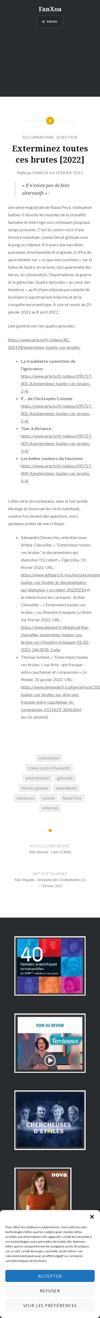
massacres (25, 798)
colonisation (48, 758)
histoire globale (35, 788)
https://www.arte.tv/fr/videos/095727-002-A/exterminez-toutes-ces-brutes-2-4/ (57, 413)
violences (50, 808)
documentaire (38, 137)
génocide (65, 778)
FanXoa (50, 9)
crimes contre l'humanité (49, 768)
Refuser (50, 1290)
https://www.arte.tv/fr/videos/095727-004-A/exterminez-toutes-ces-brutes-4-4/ (57, 473)
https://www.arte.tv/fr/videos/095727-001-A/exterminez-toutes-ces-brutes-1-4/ (57, 383)
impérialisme (66, 788)
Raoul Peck (72, 798)
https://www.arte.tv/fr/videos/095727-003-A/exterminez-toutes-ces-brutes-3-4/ (57, 443)
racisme (48, 798)
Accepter (50, 1276)
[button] (92, 1216)
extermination (37, 778)
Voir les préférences (50, 1305)
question (67, 137)
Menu (52, 22)
